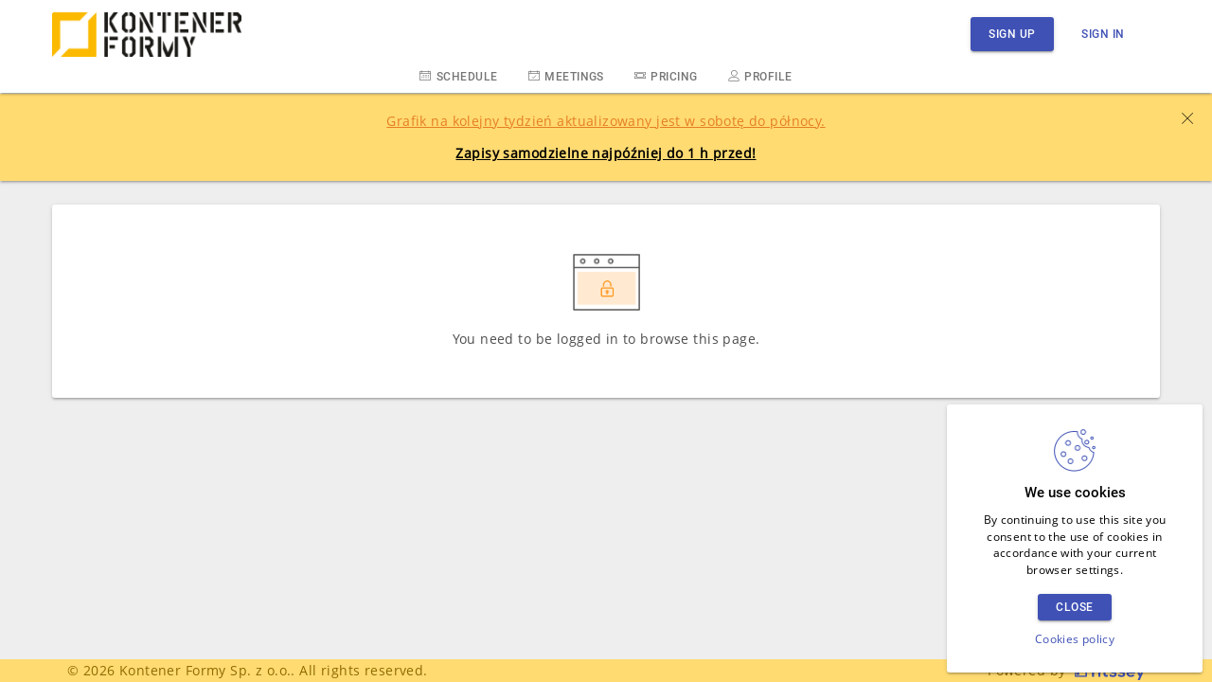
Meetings (566, 76)
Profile (760, 76)
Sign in (1103, 34)
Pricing (666, 76)
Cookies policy (1074, 639)
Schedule (458, 76)
